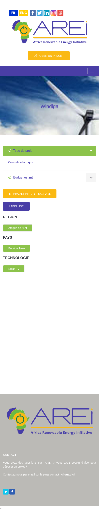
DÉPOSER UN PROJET (49, 55)
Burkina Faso (16, 248)
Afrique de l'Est (17, 228)
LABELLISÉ (16, 206)
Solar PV (13, 268)
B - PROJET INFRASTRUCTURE (29, 193)
